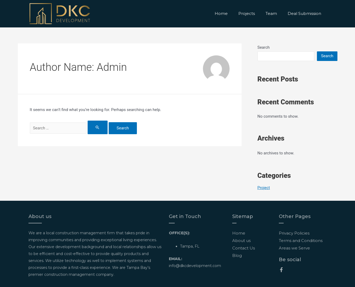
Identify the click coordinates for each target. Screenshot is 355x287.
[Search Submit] (100, 127)
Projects (246, 13)
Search (264, 47)
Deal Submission (304, 13)
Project (264, 187)
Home (221, 13)
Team (271, 13)
